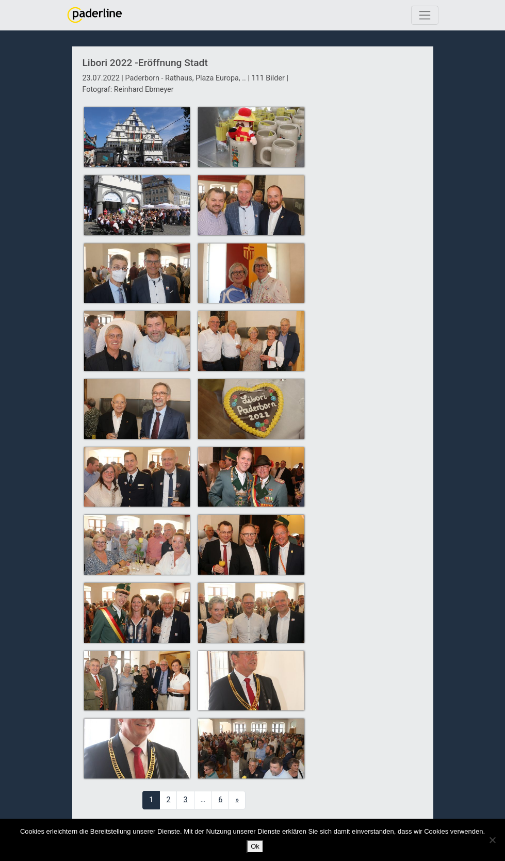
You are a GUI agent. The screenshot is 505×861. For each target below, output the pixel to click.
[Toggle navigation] (424, 15)
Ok (255, 846)
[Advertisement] (369, 233)
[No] (492, 840)
